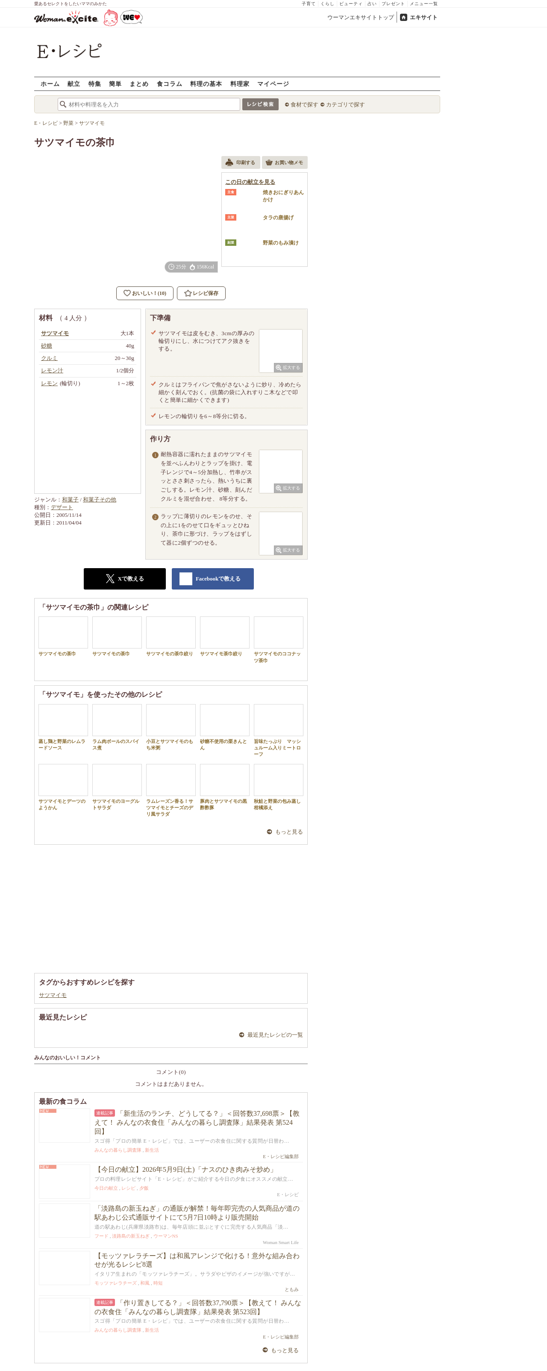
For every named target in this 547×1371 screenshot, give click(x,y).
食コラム (169, 84)
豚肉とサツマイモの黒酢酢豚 (225, 787)
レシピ (128, 1188)
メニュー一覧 (424, 3)
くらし (328, 3)
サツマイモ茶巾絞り (225, 636)
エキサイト (424, 17)
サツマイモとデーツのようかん (63, 787)
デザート (62, 507)
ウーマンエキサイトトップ (360, 17)
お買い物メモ (284, 163)
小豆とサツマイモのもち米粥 (171, 727)
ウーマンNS (165, 1235)
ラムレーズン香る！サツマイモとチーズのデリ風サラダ (171, 790)
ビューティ (351, 3)
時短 (158, 1282)
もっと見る (289, 831)
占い (372, 3)
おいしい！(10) (149, 293)
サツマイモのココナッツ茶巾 (278, 639)
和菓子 (70, 499)
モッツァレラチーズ (115, 1282)
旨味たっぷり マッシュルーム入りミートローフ (278, 730)
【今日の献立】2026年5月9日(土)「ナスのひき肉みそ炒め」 (185, 1169)
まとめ (139, 84)
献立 (74, 84)
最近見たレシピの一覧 (275, 1035)
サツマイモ (53, 995)
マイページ (273, 84)
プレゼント (393, 3)
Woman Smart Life (281, 1242)
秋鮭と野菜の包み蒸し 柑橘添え (280, 787)
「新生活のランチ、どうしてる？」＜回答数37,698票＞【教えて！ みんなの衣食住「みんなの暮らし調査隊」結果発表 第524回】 (197, 1122)
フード (101, 1235)
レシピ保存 (205, 293)
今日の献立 (106, 1188)
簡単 (115, 84)
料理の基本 (206, 84)
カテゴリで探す (345, 104)
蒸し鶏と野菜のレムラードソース (63, 727)
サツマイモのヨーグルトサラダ (117, 787)
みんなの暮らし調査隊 (117, 1150)
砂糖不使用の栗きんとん (225, 727)
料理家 (240, 84)
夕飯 (144, 1188)
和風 (145, 1282)
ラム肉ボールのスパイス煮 (117, 727)
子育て (309, 3)
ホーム (50, 84)
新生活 (152, 1150)
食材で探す (304, 104)
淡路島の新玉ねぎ (131, 1235)
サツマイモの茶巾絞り (171, 636)
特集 (94, 84)
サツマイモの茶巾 (63, 636)
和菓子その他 (99, 499)
